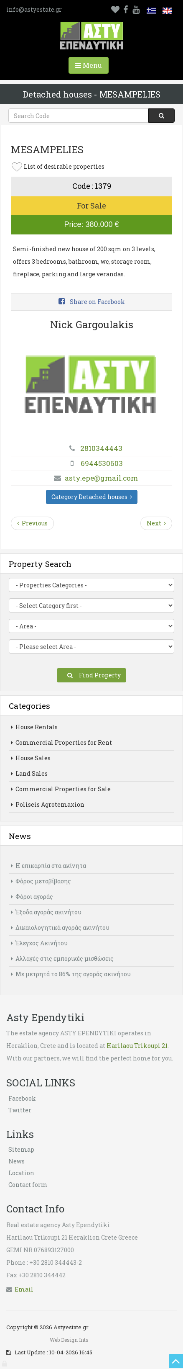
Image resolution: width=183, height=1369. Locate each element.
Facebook (22, 1098)
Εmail (24, 1289)
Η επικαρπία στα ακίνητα (48, 866)
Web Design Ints (69, 1339)
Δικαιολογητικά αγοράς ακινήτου (60, 928)
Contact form (28, 1185)
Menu (92, 67)
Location (21, 1173)
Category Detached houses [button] (91, 497)
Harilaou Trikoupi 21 (137, 1046)
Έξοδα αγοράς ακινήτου (46, 912)
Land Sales (29, 773)
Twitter (19, 1110)
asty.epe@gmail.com (101, 478)
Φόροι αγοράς (32, 897)
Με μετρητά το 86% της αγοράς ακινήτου (71, 974)
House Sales (31, 758)
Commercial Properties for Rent (61, 742)
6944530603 (102, 463)
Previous (32, 523)
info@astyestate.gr (34, 9)
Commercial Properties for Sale (61, 789)
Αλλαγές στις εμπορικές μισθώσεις (62, 958)
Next (156, 523)
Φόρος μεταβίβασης (41, 881)
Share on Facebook (91, 302)
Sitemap (21, 1149)
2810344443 (101, 448)
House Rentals (34, 727)
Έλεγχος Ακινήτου (39, 943)
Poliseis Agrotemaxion (47, 804)
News (16, 1161)
